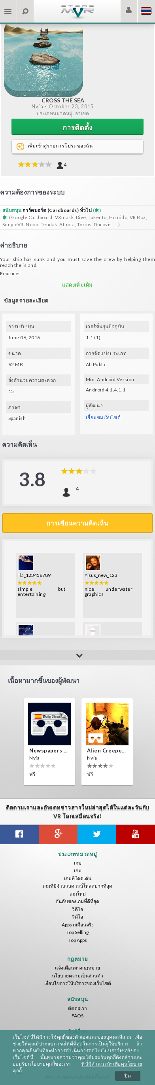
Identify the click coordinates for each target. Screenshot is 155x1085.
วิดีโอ (77, 909)
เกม (77, 863)
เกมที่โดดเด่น (77, 878)
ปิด (128, 1076)
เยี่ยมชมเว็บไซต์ (103, 417)
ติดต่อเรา (77, 1008)
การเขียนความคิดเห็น (77, 523)
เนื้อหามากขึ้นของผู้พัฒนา (43, 680)
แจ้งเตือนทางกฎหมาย (77, 968)
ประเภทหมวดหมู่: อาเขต (62, 113)
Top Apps (77, 940)
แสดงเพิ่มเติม (77, 285)
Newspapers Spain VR (49, 750)
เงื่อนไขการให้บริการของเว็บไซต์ (77, 983)
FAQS (77, 1016)
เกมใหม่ (78, 894)
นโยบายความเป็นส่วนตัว (77, 976)
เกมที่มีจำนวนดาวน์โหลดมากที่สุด (77, 886)
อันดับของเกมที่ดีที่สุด (77, 901)
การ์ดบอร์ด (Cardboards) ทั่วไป (58, 210)
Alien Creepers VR (107, 750)
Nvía (37, 107)
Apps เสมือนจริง (78, 925)
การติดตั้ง (77, 127)
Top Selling (77, 932)
